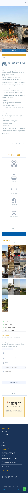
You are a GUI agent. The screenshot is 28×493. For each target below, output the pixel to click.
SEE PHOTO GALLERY (7, 137)
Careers (3, 445)
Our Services (4, 434)
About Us (4, 431)
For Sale (3, 437)
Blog (2, 442)
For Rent (3, 440)
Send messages (14, 382)
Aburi (4, 57)
